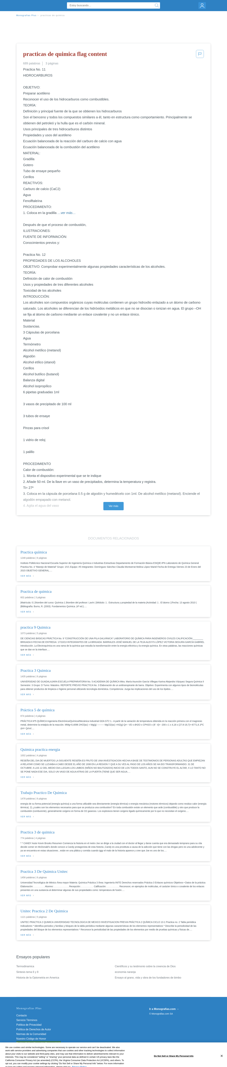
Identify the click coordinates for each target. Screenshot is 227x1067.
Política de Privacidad (29, 1024)
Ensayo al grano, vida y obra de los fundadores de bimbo (148, 977)
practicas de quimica (53, 15)
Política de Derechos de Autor (33, 1029)
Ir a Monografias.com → (164, 1009)
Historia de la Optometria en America (37, 977)
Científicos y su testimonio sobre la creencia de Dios (145, 966)
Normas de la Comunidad (31, 1034)
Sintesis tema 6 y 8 (27, 972)
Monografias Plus (26, 15)
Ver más (113, 506)
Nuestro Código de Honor (31, 1038)
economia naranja (125, 972)
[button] (200, 55)
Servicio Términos (26, 1020)
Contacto (21, 1015)
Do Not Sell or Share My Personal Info (38, 1043)
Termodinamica (25, 966)
